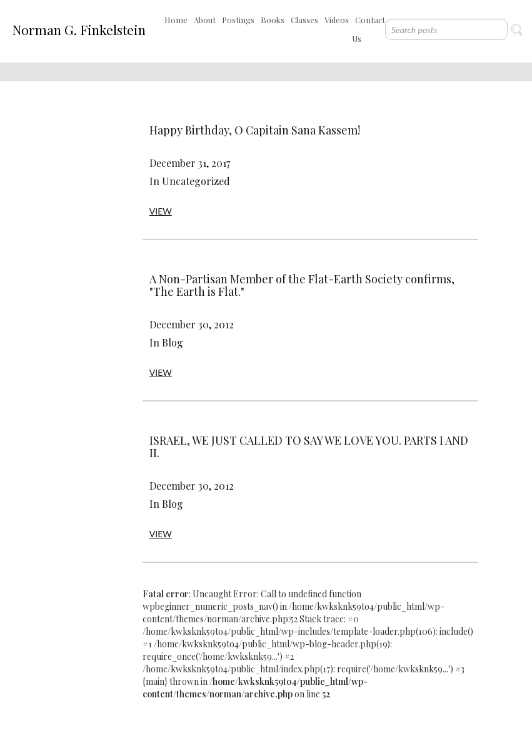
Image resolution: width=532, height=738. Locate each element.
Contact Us (368, 29)
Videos (336, 19)
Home (176, 19)
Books (272, 19)
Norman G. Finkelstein (79, 29)
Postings (238, 19)
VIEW (160, 211)
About (205, 19)
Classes (304, 19)
